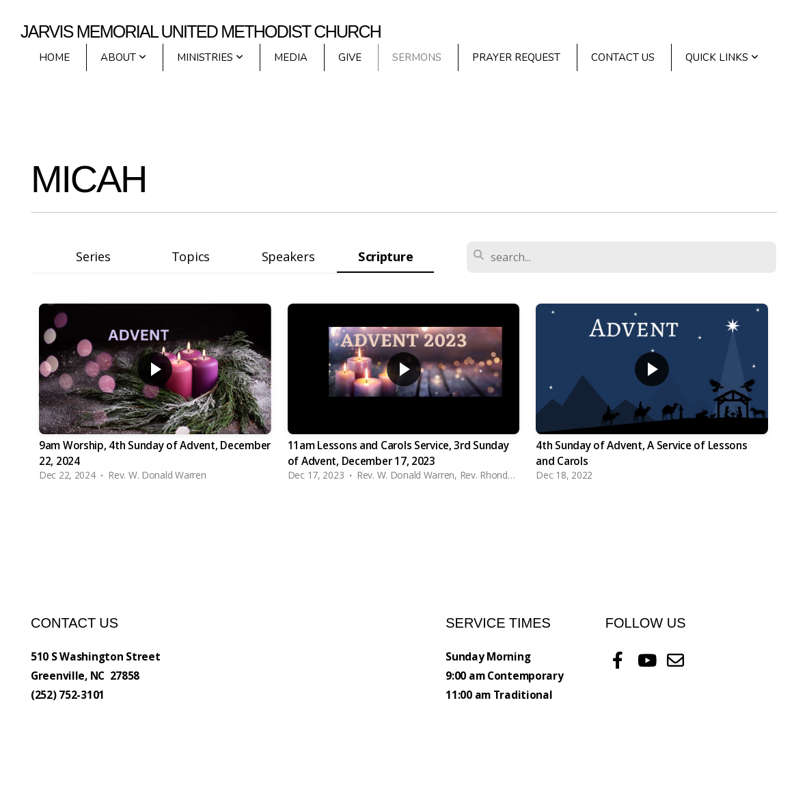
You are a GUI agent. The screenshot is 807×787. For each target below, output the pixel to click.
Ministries (210, 57)
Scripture (385, 256)
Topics (191, 256)
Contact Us (623, 57)
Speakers (288, 256)
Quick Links (721, 57)
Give (349, 57)
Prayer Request (516, 57)
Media (290, 57)
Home (54, 57)
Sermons (416, 57)
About (123, 57)
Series (93, 256)
